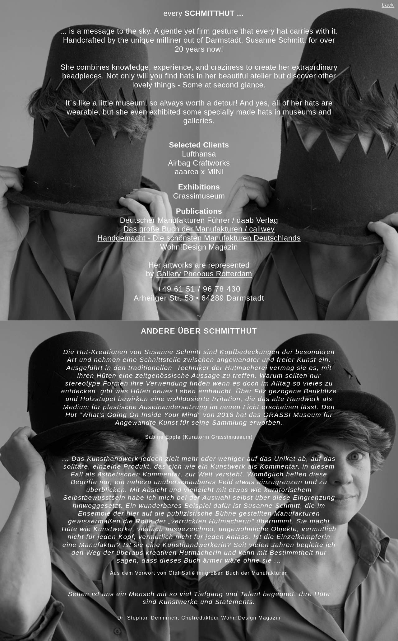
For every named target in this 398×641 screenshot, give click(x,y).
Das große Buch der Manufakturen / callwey (199, 229)
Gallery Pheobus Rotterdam (204, 273)
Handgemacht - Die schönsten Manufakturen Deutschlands (199, 238)
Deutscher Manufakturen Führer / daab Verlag (199, 220)
